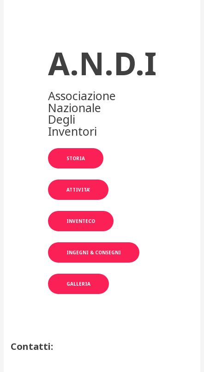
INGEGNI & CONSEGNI (93, 252)
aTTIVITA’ (78, 189)
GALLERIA (78, 284)
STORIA (75, 158)
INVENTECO (80, 221)
